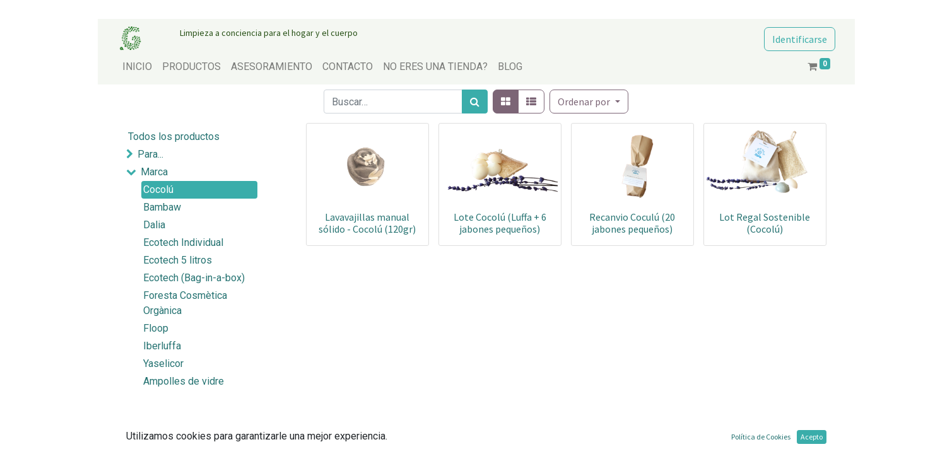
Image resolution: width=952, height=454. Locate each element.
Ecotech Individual (183, 242)
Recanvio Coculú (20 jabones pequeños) (632, 223)
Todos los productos (174, 137)
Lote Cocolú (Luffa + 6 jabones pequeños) (500, 223)
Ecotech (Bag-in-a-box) (194, 278)
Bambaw (162, 207)
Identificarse (799, 39)
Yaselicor (163, 364)
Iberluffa (162, 346)
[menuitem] (137, 66)
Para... (150, 154)
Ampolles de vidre (183, 381)
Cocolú (158, 189)
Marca (154, 172)
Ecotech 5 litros (177, 260)
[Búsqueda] (475, 102)
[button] (588, 102)
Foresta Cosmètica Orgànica (185, 303)
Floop (155, 328)
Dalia (154, 225)
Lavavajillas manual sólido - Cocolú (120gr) (367, 223)
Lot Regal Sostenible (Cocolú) (764, 223)
